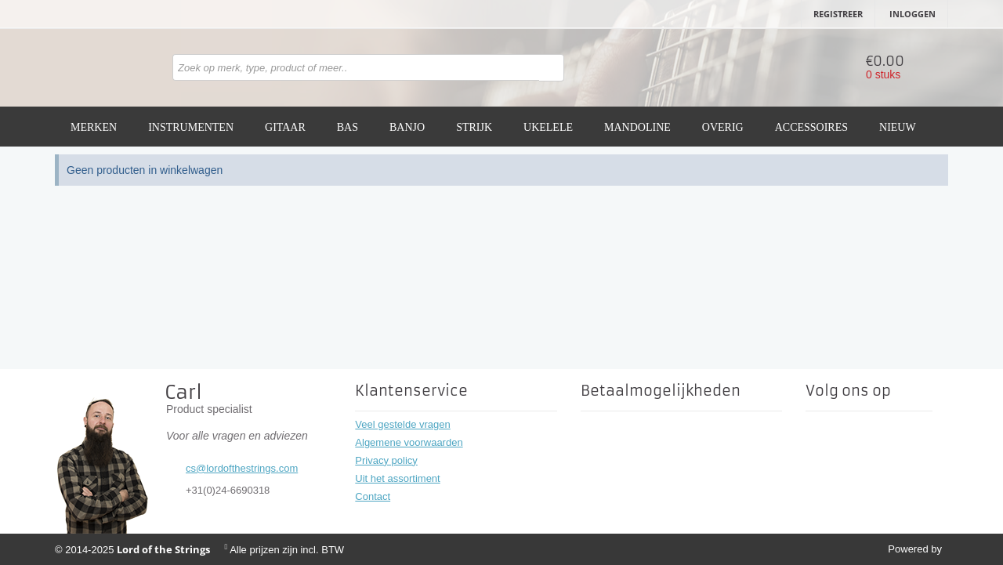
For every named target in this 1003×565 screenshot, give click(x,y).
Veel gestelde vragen (402, 424)
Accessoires (811, 127)
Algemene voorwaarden (408, 442)
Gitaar (285, 127)
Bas (347, 127)
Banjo (407, 127)
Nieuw (897, 127)
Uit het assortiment (397, 478)
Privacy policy (386, 460)
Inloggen (912, 14)
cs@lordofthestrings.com (242, 468)
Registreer (838, 14)
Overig (723, 127)
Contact (372, 496)
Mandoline (637, 127)
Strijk (474, 127)
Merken (94, 127)
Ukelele (548, 127)
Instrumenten (191, 127)
